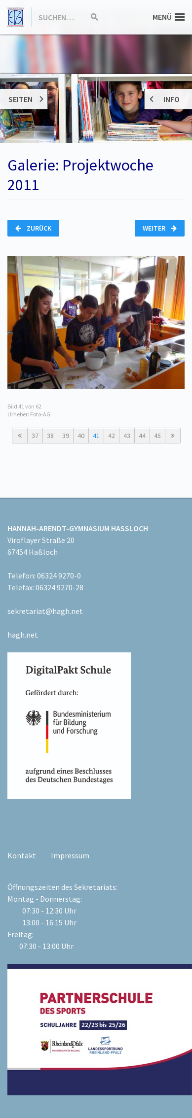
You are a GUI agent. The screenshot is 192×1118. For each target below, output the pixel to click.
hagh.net (22, 635)
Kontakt (21, 855)
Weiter (160, 228)
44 (142, 435)
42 (111, 435)
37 (35, 435)
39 (65, 435)
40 (80, 435)
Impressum (70, 855)
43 (126, 435)
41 (96, 435)
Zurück (33, 228)
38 (50, 435)
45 (157, 435)
